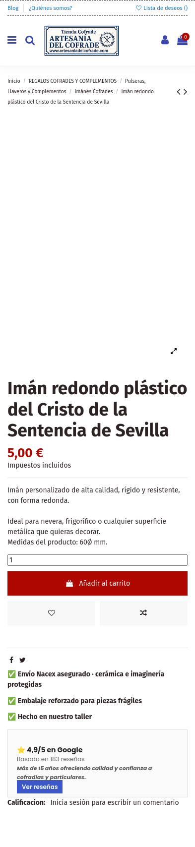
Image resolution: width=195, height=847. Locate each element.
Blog (13, 8)
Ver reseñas (40, 787)
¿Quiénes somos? (50, 8)
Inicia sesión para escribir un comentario (114, 802)
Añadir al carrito (97, 583)
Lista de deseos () (161, 8)
